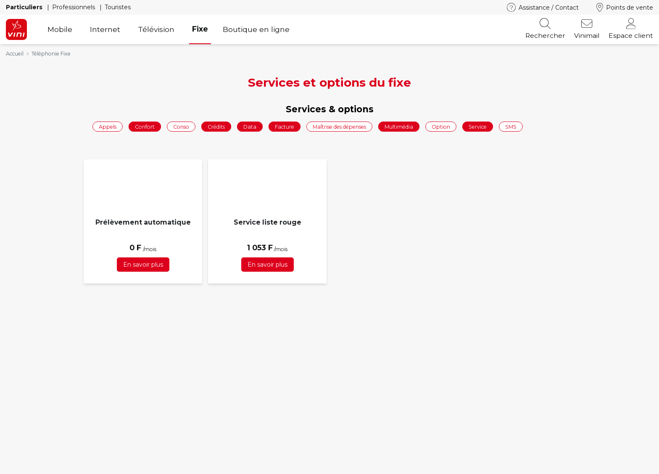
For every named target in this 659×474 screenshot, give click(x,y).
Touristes (118, 7)
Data (249, 126)
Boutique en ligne (256, 29)
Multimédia (399, 126)
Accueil (15, 53)
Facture (284, 126)
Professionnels (74, 7)
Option (441, 126)
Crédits (216, 126)
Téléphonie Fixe (51, 53)
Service (478, 126)
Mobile (59, 29)
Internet (105, 29)
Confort (145, 126)
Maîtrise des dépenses (339, 126)
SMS (511, 126)
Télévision (156, 29)
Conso (181, 126)
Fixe (200, 28)
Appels (107, 126)
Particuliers (25, 7)
